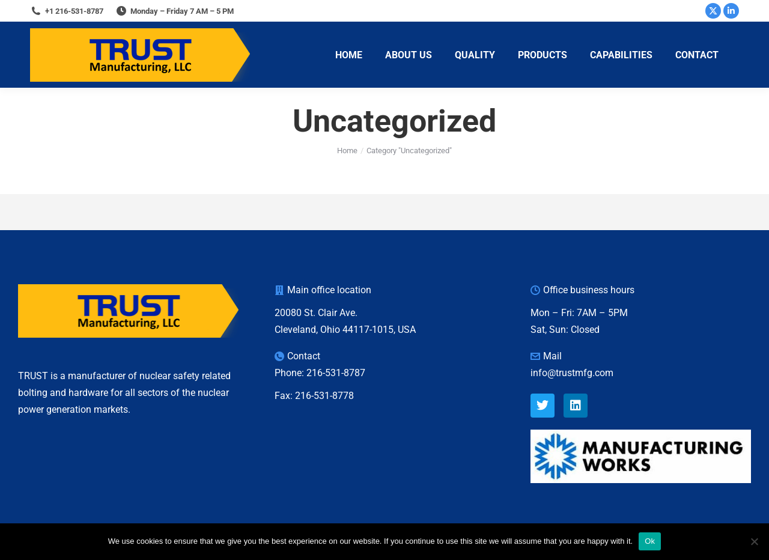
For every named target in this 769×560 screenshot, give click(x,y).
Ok (650, 541)
